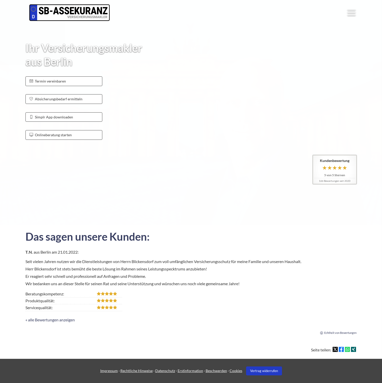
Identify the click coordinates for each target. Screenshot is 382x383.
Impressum (109, 370)
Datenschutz (165, 370)
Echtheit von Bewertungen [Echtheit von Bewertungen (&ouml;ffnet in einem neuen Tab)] (340, 332)
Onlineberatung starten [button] (51, 135)
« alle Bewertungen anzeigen (50, 319)
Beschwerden (216, 370)
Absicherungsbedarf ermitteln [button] (56, 99)
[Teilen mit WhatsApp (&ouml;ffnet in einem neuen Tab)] (347, 349)
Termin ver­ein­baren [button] (48, 81)
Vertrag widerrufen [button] (264, 371)
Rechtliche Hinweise (136, 370)
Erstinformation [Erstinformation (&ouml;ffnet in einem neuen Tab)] (190, 370)
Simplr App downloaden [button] (51, 117)
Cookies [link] (236, 370)
